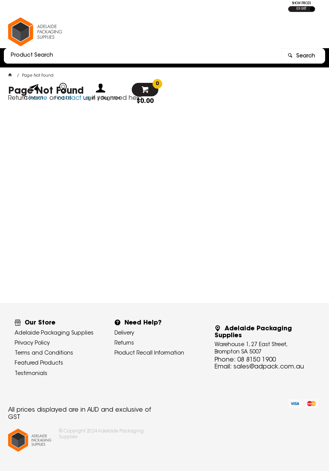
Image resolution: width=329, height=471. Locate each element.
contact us (73, 98)
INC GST (312, 9)
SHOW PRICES (301, 3)
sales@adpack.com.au (268, 367)
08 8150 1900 (256, 360)
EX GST (301, 8)
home (38, 98)
